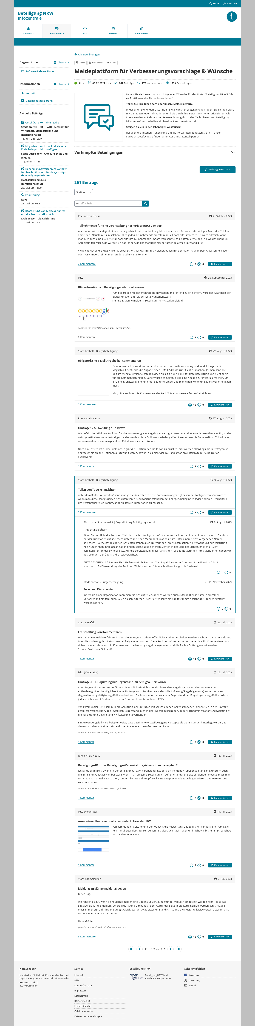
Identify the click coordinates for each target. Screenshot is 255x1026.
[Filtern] (111, 204)
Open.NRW (165, 978)
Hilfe (76, 980)
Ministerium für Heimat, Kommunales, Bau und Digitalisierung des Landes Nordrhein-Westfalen (44, 977)
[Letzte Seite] (179, 949)
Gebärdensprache (83, 1011)
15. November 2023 (220, 582)
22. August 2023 (222, 351)
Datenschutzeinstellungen (88, 1016)
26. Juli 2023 (224, 622)
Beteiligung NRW (35, 13)
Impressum (80, 990)
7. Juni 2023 (225, 879)
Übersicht (61, 62)
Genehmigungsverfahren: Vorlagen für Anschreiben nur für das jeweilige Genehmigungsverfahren (44, 172)
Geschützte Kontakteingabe (40, 122)
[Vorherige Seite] (140, 949)
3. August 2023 (223, 480)
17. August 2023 (222, 418)
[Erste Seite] (131, 949)
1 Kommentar (86, 466)
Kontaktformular (83, 985)
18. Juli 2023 (224, 672)
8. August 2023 (223, 522)
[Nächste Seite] (171, 949)
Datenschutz (81, 995)
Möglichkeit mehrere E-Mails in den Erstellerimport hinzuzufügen (44, 147)
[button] (155, 152)
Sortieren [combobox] (81, 192)
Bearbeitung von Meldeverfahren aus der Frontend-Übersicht (43, 212)
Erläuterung (30, 195)
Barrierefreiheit (82, 1000)
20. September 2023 (220, 277)
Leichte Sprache (82, 1006)
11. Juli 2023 (224, 811)
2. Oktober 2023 (222, 216)
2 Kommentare (87, 264)
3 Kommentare (87, 936)
